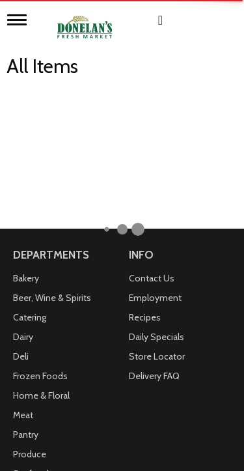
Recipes (145, 182)
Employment (155, 163)
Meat (23, 280)
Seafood (31, 339)
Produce (29, 319)
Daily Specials (156, 202)
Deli (21, 221)
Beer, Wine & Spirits (52, 163)
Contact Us (151, 143)
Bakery (26, 143)
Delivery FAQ (154, 241)
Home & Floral (41, 260)
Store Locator (157, 221)
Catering (29, 182)
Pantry (25, 299)
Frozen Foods (40, 241)
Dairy (23, 202)
